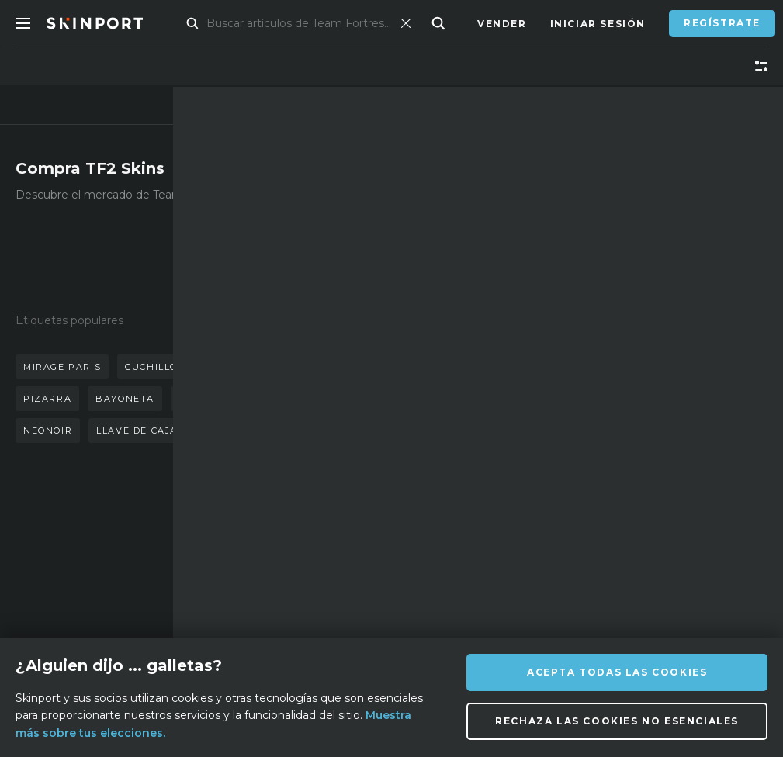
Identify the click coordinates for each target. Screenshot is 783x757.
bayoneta (124, 398)
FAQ (241, 535)
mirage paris (62, 366)
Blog (127, 605)
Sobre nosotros (143, 547)
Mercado (204, 23)
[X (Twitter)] (495, 577)
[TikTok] (532, 576)
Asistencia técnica (262, 570)
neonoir (47, 430)
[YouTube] (572, 576)
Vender (502, 23)
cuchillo (151, 366)
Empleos (257, 605)
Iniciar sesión (598, 23)
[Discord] (420, 577)
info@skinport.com (689, 532)
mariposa (305, 366)
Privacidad (266, 628)
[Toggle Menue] (23, 23)
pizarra (47, 398)
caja (313, 398)
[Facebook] (420, 614)
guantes (227, 366)
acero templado (226, 398)
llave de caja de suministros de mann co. (222, 430)
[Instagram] (456, 576)
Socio (129, 582)
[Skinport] (110, 23)
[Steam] (457, 615)
